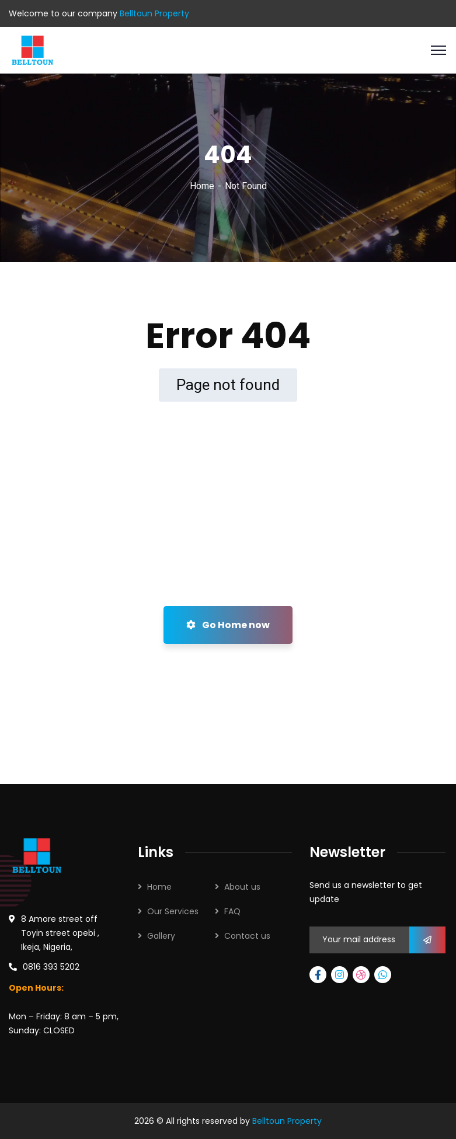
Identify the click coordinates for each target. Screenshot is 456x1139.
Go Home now (228, 625)
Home (202, 185)
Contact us (247, 936)
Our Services (173, 911)
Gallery (161, 936)
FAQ (232, 911)
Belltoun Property (287, 1121)
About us (242, 887)
